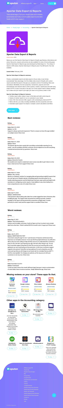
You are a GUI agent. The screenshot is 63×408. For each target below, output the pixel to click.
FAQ (25, 373)
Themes (26, 383)
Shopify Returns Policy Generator (31, 395)
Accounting (26, 27)
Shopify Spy (26, 369)
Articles (25, 399)
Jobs (25, 401)
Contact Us (26, 397)
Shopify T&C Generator (29, 391)
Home (8, 27)
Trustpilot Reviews (28, 385)
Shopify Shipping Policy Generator (31, 393)
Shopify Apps (16, 27)
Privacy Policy (27, 375)
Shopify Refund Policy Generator (31, 389)
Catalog (25, 381)
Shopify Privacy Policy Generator (31, 387)
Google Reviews (27, 377)
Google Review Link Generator (30, 379)
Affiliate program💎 (26, 3)
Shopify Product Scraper (29, 371)
